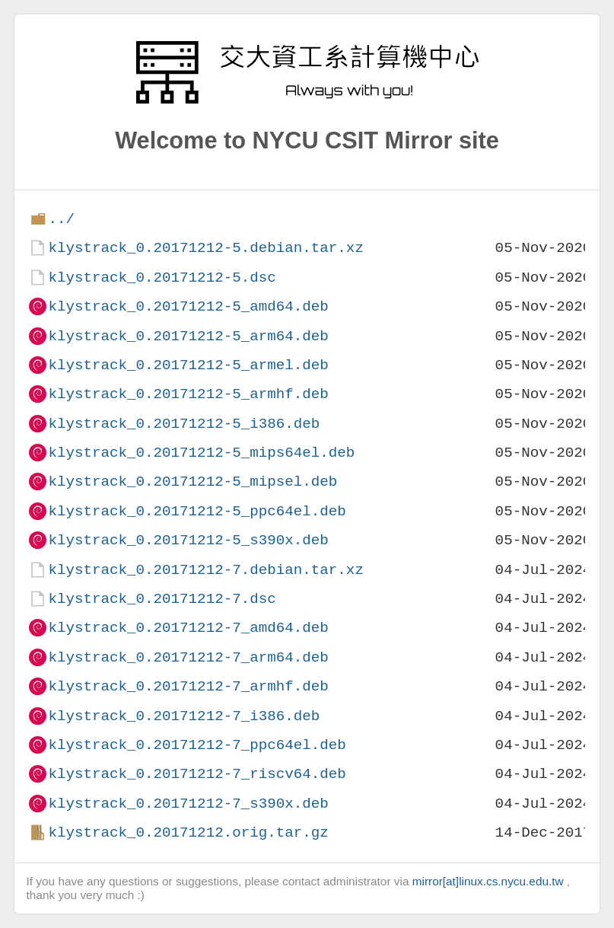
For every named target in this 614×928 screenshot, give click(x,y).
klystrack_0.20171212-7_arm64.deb (188, 657)
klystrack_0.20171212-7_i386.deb (184, 716)
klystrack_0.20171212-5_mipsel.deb (192, 481)
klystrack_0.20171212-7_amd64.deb (188, 627)
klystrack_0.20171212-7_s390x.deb (188, 803)
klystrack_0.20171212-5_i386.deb (184, 423)
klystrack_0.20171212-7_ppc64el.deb (196, 745)
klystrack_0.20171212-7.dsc (161, 598)
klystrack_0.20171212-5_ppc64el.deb (196, 511)
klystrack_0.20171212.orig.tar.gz (188, 832)
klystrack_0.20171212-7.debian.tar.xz (205, 570)
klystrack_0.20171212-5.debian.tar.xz (205, 248)
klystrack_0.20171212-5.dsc (161, 277)
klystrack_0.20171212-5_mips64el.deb (201, 452)
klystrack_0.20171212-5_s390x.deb (188, 540)
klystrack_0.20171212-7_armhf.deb (188, 686)
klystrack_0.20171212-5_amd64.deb (188, 306)
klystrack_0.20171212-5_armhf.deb (188, 394)
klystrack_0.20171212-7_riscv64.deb (196, 774)
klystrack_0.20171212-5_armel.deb (188, 365)
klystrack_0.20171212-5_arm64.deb (188, 336)
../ (61, 219)
